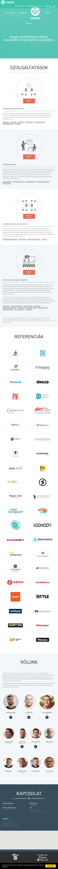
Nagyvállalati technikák (17, 306)
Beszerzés (44, 239)
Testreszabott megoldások (34, 239)
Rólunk (48, 12)
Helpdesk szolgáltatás (8, 309)
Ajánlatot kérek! (29, 101)
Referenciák (22, 12)
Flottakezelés (6, 306)
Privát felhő (13, 122)
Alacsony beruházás (39, 122)
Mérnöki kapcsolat (19, 309)
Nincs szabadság (21, 307)
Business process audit (18, 181)
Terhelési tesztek (7, 181)
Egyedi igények (28, 309)
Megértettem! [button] (50, 866)
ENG (54, 7)
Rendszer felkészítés (30, 181)
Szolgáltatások (10, 12)
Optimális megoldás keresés (43, 181)
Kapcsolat (29, 23)
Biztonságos (6, 122)
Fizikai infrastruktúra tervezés (10, 239)
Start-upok (21, 122)
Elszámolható (37, 306)
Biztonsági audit (6, 183)
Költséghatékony (29, 122)
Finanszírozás (22, 239)
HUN (50, 7)
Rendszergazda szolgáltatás (9, 307)
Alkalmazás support (42, 307)
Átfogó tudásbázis (31, 307)
